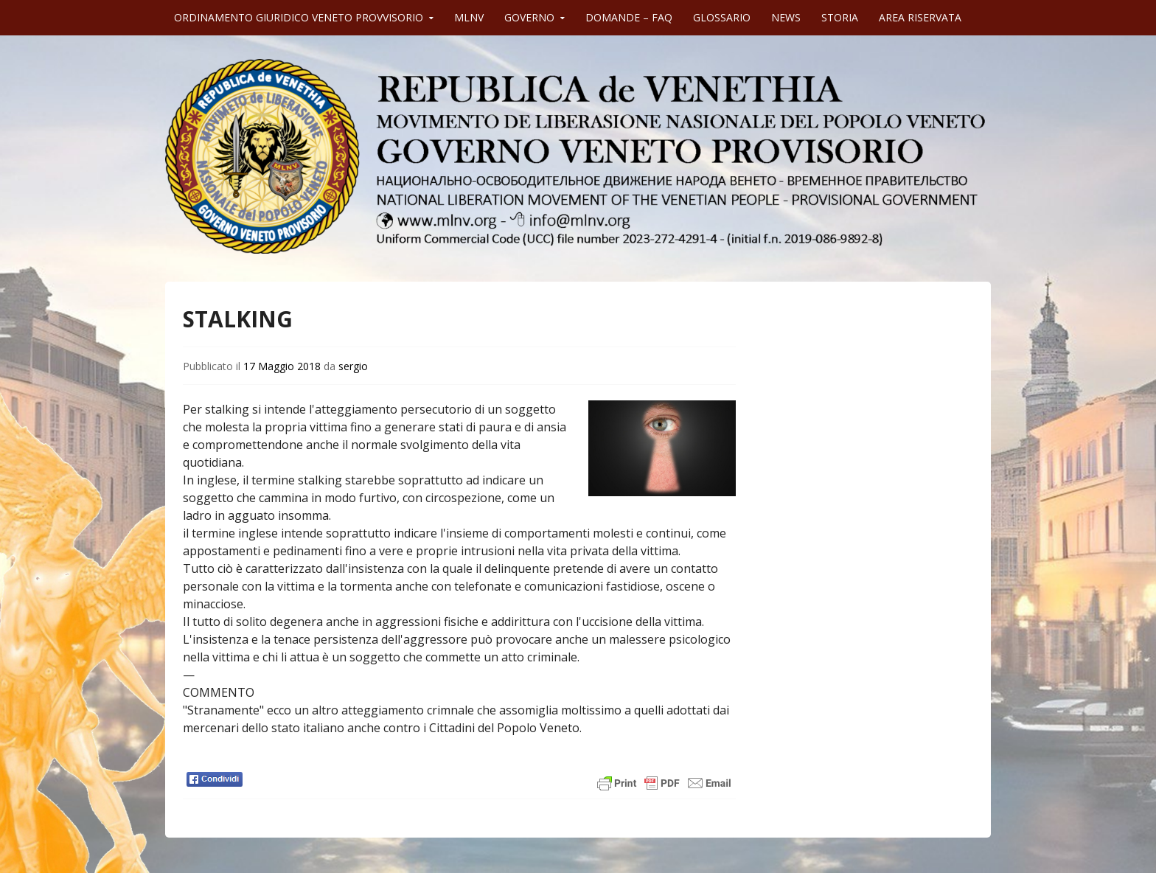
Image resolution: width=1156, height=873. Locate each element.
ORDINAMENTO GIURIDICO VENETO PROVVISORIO (298, 17)
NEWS (786, 17)
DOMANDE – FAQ (628, 17)
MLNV (469, 17)
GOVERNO (529, 17)
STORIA (839, 17)
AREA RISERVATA (920, 17)
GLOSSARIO (722, 17)
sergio (353, 366)
